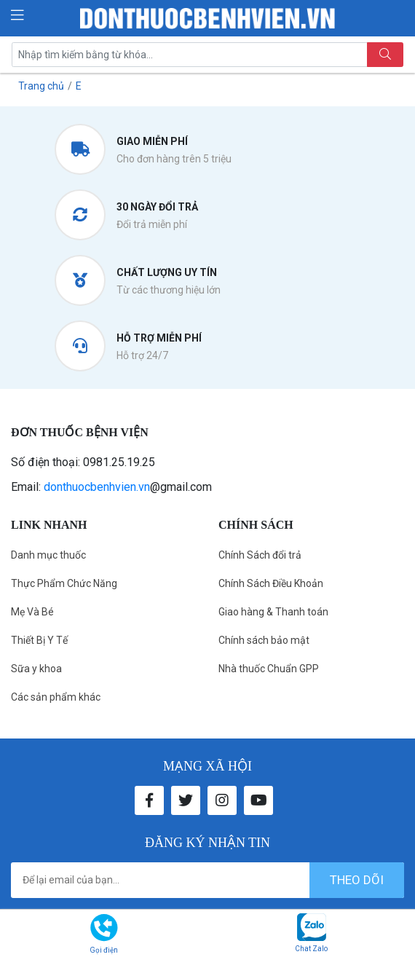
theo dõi (357, 880)
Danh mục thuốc (48, 555)
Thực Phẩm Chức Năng (64, 583)
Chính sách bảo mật (263, 640)
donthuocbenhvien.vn (97, 487)
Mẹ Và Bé (32, 612)
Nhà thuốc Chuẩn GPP (268, 668)
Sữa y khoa (36, 668)
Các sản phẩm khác (55, 697)
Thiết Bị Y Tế (39, 640)
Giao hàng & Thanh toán (273, 612)
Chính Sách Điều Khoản (270, 583)
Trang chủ (41, 86)
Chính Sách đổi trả (259, 555)
